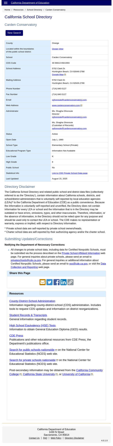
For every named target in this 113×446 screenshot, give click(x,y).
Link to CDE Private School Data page (69, 173)
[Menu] (5, 3)
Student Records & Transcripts (28, 315)
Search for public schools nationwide (31, 349)
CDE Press (16, 335)
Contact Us (34, 438)
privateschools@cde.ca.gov (26, 260)
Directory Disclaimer (74, 438)
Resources (19, 10)
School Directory (34, 10)
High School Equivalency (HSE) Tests (32, 325)
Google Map (57, 74)
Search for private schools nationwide (32, 360)
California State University (39, 374)
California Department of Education (30, 3)
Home (7, 10)
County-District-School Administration (32, 301)
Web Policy (56, 438)
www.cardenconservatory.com (66, 105)
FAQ (45, 438)
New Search (14, 33)
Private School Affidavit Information (81, 253)
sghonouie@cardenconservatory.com (69, 100)
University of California (76, 374)
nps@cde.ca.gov (78, 263)
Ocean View (57, 49)
